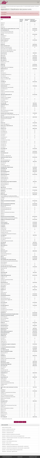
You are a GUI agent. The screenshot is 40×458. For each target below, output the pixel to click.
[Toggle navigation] (38, 2)
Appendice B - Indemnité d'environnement (8, 430)
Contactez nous (31, 456)
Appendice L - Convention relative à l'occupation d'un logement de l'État (12, 449)
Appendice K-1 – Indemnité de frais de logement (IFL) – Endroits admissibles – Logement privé (15, 446)
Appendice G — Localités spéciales (7, 439)
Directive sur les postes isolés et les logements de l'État (14, 6)
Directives (4, 6)
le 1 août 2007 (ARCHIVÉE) (26, 6)
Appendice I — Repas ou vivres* (6, 442)
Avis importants (20, 456)
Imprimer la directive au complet (6, 427)
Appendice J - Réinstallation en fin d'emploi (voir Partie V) (10, 444)
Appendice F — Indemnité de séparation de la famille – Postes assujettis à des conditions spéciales (16, 437)
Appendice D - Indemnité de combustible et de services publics (11, 434)
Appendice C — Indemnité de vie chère (7, 432)
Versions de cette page (5, 17)
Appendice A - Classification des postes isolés (8, 429)
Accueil (2, 6)
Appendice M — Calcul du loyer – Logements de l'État (9, 451)
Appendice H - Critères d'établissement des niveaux (9, 441)
